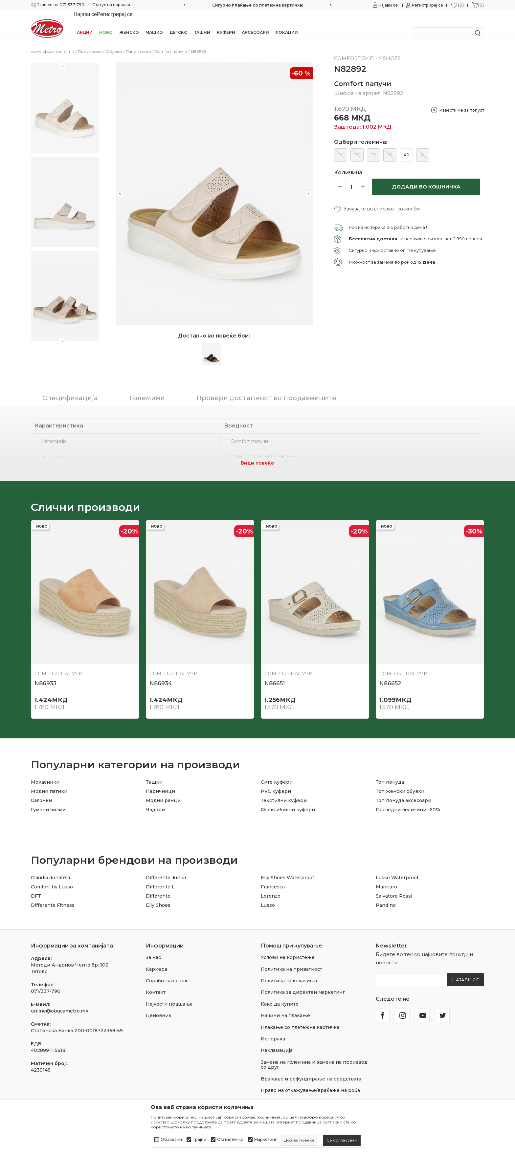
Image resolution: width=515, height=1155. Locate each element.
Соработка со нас (167, 972)
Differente (158, 887)
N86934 (160, 674)
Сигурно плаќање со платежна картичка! (257, 5)
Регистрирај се (427, 5)
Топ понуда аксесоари (403, 792)
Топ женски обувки (400, 783)
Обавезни (171, 1140)
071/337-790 (45, 983)
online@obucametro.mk (59, 1002)
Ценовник (158, 1007)
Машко (154, 23)
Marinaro (386, 878)
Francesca (273, 878)
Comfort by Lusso (52, 878)
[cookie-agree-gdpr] (342, 1140)
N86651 (274, 674)
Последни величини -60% (408, 801)
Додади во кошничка (426, 178)
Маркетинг (265, 1140)
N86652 (390, 674)
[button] (377, 200)
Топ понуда (390, 773)
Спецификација (70, 389)
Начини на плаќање (285, 1007)
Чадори (155, 801)
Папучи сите (138, 42)
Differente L (160, 878)
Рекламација (277, 1042)
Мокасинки (45, 773)
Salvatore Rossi (394, 887)
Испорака (273, 1030)
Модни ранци (163, 792)
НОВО (106, 23)
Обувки (114, 42)
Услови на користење (288, 949)
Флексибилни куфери (288, 801)
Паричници (160, 783)
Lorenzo (270, 887)
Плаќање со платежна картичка (300, 1019)
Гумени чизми (48, 801)
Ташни (202, 23)
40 (406, 146)
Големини (147, 389)
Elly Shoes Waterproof (287, 869)
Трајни (199, 1140)
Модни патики (49, 783)
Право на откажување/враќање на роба (310, 1082)
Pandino (386, 897)
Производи (90, 42)
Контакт (156, 984)
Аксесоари (255, 23)
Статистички (230, 1140)
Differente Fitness (53, 897)
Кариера (156, 961)
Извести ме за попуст (461, 101)
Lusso (268, 897)
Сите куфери (277, 773)
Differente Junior (166, 869)
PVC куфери (276, 783)
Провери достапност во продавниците (266, 389)
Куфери (226, 23)
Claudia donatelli (50, 869)
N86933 (45, 674)
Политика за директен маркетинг (303, 984)
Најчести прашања (169, 995)
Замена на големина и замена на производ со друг (314, 1056)
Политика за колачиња (289, 972)
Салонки (41, 792)
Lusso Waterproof (397, 869)
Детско (178, 23)
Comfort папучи (171, 42)
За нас (153, 949)
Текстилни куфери (284, 792)
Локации (287, 23)
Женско (129, 23)
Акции (85, 23)
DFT (36, 887)
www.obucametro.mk (52, 42)
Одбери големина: (360, 134)
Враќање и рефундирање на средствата (311, 1070)
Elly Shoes (158, 897)
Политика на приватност (291, 961)
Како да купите (280, 995)
